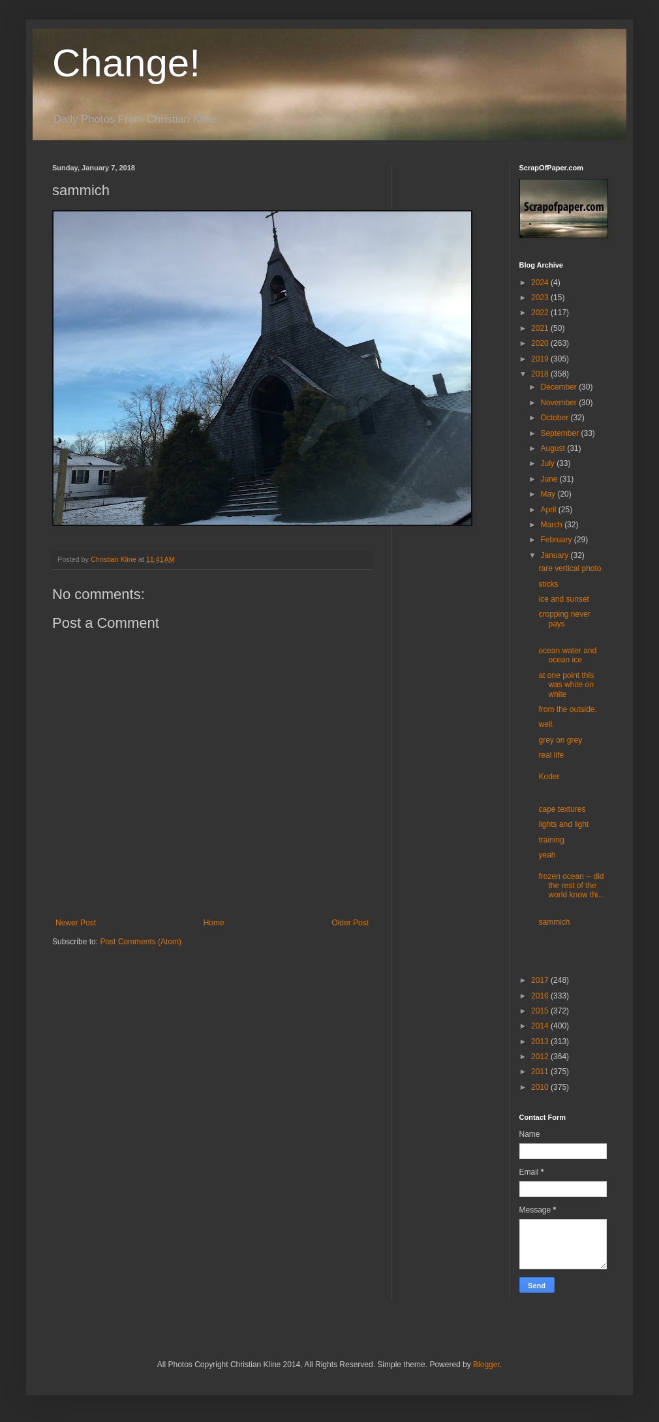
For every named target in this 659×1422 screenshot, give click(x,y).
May (548, 494)
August (553, 448)
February (557, 539)
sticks (548, 584)
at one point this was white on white (566, 685)
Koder (548, 776)
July (548, 463)
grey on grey (560, 740)
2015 (541, 1010)
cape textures (561, 809)
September (560, 433)
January (555, 555)
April (549, 509)
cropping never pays (564, 619)
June (549, 479)
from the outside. (567, 709)
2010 (541, 1087)
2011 (541, 1071)
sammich (554, 922)
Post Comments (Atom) (140, 941)
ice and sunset (563, 599)
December (559, 387)
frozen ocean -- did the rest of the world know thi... (571, 886)
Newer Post (75, 922)
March (552, 524)
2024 (541, 282)
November (559, 402)
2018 (541, 374)
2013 (541, 1041)
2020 (541, 343)
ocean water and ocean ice (567, 655)
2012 (541, 1056)
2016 (541, 995)
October (555, 417)
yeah (546, 854)
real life (551, 755)
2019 (541, 358)
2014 (541, 1025)
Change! (126, 63)
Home (214, 922)
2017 (541, 980)
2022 (541, 312)
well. (546, 724)
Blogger (486, 1364)
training (551, 839)
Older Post (350, 922)
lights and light (563, 824)
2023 (541, 297)
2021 (541, 328)
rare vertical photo (569, 568)
